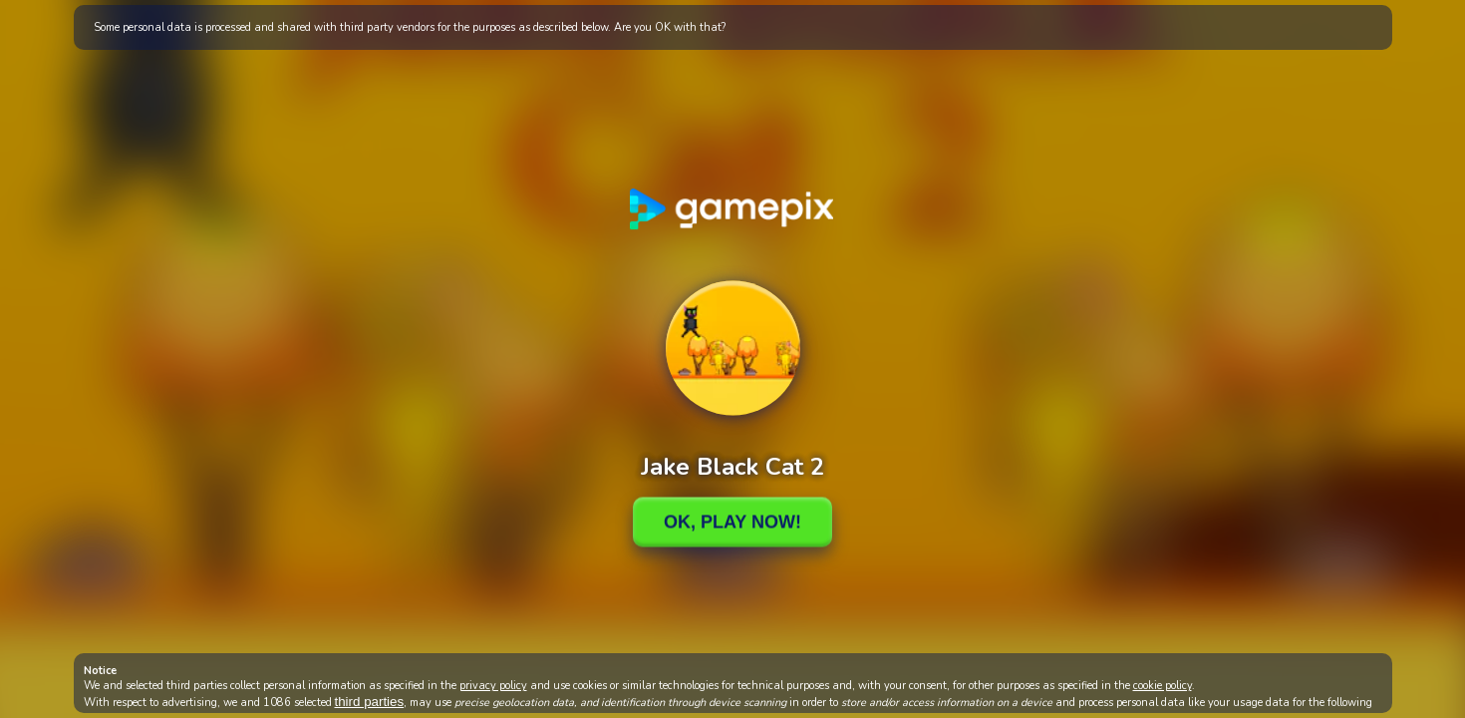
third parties (370, 701)
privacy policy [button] (493, 685)
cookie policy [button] (1162, 685)
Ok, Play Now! (732, 522)
